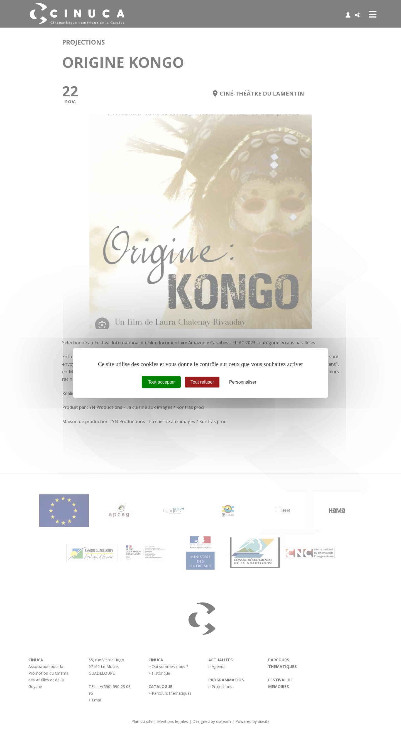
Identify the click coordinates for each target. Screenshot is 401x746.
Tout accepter (161, 382)
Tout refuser (202, 382)
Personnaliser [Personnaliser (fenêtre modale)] (242, 382)
